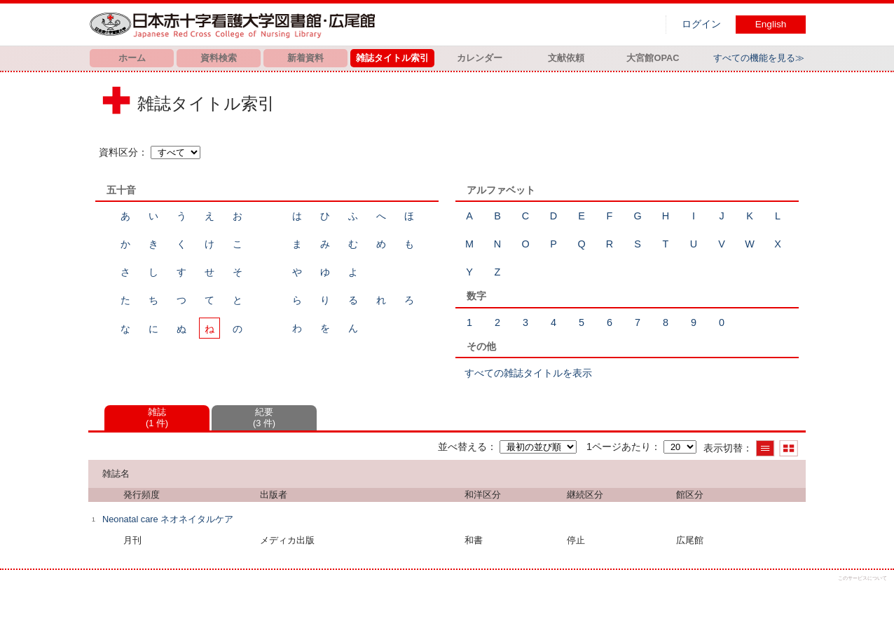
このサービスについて (862, 578)
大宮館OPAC (652, 58)
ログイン (701, 24)
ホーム (132, 58)
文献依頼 (566, 58)
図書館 (235, 24)
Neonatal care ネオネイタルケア (167, 519)
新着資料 (305, 58)
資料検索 (218, 58)
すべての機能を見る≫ (758, 58)
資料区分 (118, 152)
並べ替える (462, 446)
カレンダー (479, 58)
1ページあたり (618, 446)
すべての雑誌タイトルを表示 (528, 373)
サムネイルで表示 (788, 448)
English (771, 24)
